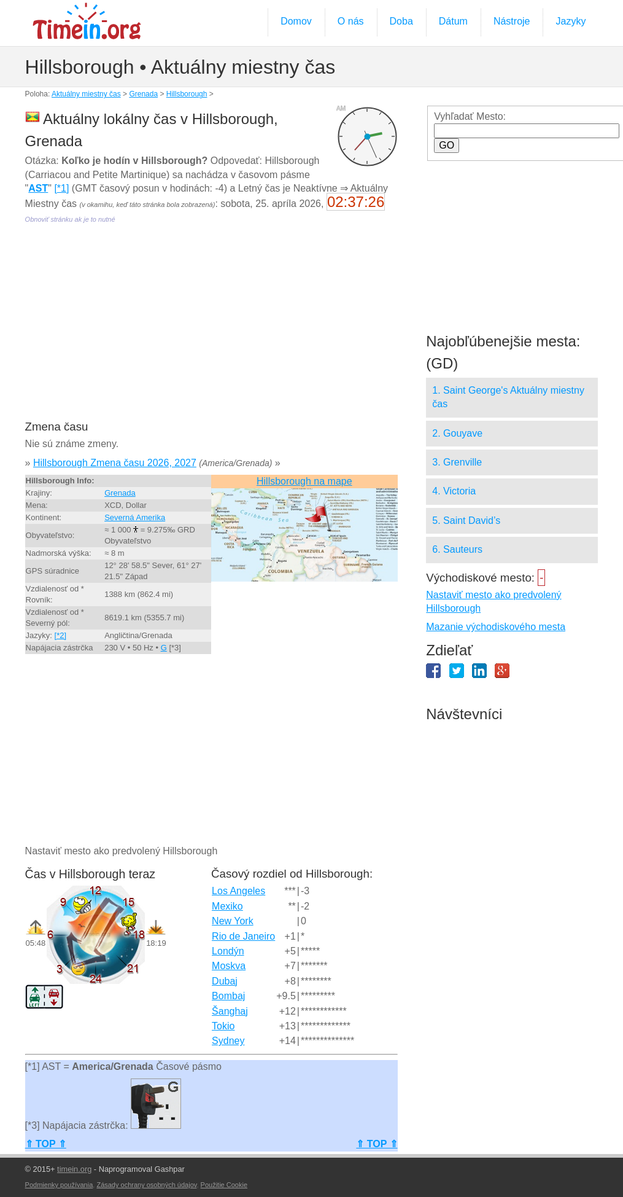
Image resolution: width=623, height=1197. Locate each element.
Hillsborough (186, 94)
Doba (401, 21)
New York (232, 921)
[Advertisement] (210, 330)
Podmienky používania (59, 1184)
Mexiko (227, 906)
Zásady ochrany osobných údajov (146, 1184)
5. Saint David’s (466, 520)
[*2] (61, 635)
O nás (351, 21)
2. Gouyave (457, 433)
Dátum (453, 21)
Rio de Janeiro (243, 936)
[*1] (61, 188)
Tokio (223, 1026)
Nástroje (511, 21)
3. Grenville (457, 462)
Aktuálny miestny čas (86, 94)
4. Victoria (454, 491)
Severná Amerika (134, 517)
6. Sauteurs (457, 549)
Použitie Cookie (224, 1184)
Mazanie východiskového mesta (495, 627)
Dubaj (225, 981)
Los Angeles (238, 891)
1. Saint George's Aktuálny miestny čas (508, 397)
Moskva (229, 966)
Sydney (228, 1040)
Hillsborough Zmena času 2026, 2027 (114, 463)
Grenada (143, 94)
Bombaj (228, 996)
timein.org (74, 1169)
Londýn (228, 951)
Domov (296, 21)
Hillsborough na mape (304, 481)
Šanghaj (230, 1011)
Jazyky (570, 21)
